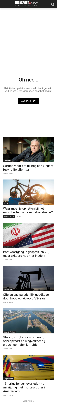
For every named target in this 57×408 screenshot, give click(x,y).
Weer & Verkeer (10, 332)
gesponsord (9, 216)
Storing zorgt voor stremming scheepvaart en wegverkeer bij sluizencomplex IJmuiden (24, 341)
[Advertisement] (28, 38)
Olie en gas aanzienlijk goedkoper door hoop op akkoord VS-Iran (26, 296)
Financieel (8, 289)
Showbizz (8, 161)
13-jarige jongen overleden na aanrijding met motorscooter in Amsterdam (25, 387)
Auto (6, 203)
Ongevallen (8, 378)
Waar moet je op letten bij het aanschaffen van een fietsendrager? (28, 210)
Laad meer (28, 401)
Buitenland (8, 247)
